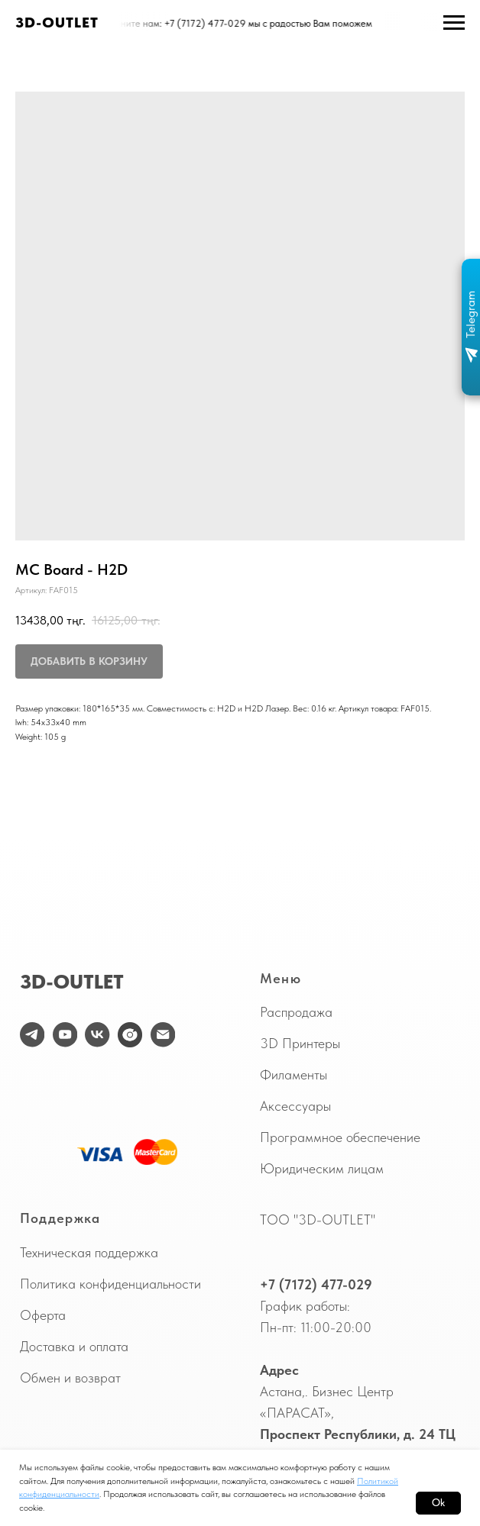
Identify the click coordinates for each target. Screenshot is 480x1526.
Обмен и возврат (70, 1378)
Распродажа (296, 1012)
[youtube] (65, 1034)
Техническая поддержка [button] (89, 1252)
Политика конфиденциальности (110, 1284)
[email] (163, 1034)
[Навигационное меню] (454, 23)
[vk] (97, 1034)
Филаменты (293, 1074)
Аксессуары (295, 1106)
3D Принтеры (300, 1043)
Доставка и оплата (74, 1346)
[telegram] (32, 1034)
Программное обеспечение (340, 1137)
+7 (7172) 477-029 (316, 1284)
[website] (130, 1034)
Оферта (43, 1315)
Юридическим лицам (322, 1168)
